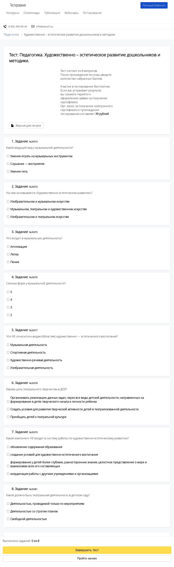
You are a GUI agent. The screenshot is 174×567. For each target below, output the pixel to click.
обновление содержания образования (36, 447)
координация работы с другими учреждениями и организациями (54, 474)
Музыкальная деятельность (28, 345)
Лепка (14, 254)
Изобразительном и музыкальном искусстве (39, 201)
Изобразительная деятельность (31, 368)
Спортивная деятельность (28, 352)
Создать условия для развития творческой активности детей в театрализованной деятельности (74, 409)
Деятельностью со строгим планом (34, 511)
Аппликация (18, 247)
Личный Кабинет (154, 5)
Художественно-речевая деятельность (36, 360)
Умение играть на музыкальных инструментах (41, 156)
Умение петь (19, 171)
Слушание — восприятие (27, 164)
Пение (14, 262)
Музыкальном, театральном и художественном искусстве (48, 209)
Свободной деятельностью (28, 519)
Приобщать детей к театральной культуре (38, 417)
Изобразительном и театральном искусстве (39, 217)
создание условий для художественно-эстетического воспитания (54, 455)
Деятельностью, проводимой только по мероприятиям (47, 504)
